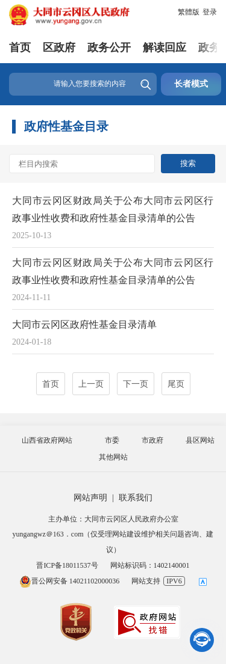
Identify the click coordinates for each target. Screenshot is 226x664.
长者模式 (191, 83)
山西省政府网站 (47, 440)
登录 (209, 12)
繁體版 (188, 12)
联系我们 (135, 497)
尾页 (176, 384)
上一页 (91, 384)
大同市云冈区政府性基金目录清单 (84, 324)
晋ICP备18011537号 (67, 565)
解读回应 (164, 48)
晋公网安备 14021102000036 (69, 581)
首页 (20, 48)
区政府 (59, 48)
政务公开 (109, 48)
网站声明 (90, 497)
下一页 (135, 384)
